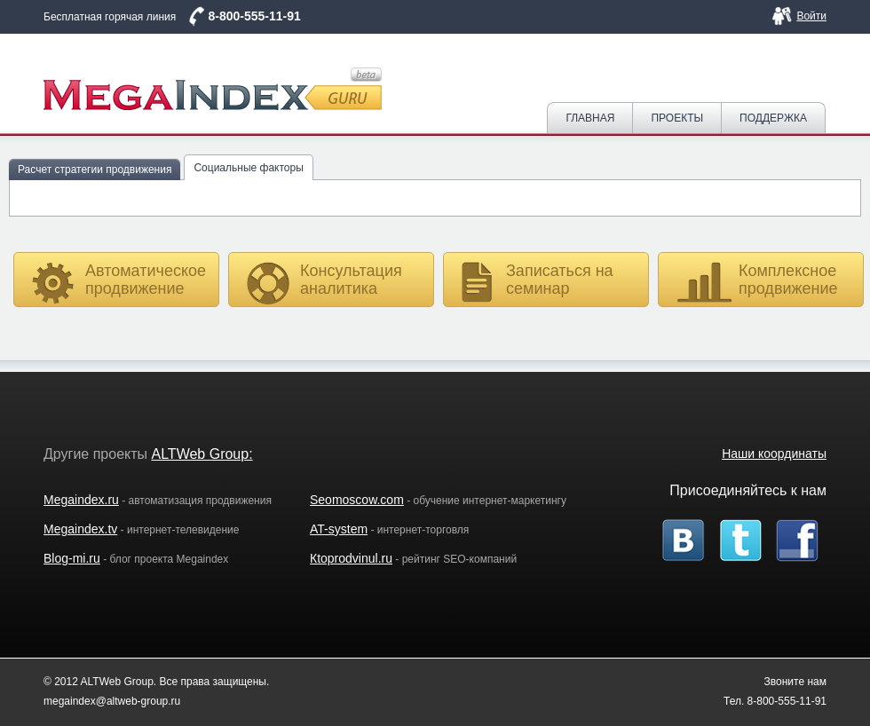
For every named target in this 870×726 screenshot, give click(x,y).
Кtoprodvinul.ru (351, 558)
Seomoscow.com (357, 500)
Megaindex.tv (80, 529)
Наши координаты (774, 453)
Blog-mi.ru (72, 558)
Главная (590, 118)
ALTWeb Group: (201, 454)
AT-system (339, 529)
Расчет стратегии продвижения (94, 169)
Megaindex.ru (81, 500)
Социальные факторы (248, 168)
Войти (811, 16)
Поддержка (773, 118)
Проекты (677, 118)
